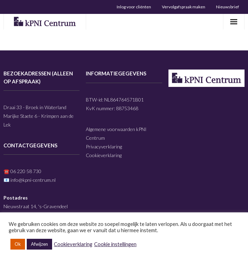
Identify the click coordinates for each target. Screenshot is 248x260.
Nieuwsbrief (227, 6)
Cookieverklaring (104, 155)
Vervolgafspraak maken (183, 6)
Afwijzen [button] (39, 244)
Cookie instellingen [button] (115, 244)
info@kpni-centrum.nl (33, 180)
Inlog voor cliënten (134, 6)
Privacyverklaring (104, 146)
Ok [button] (18, 244)
